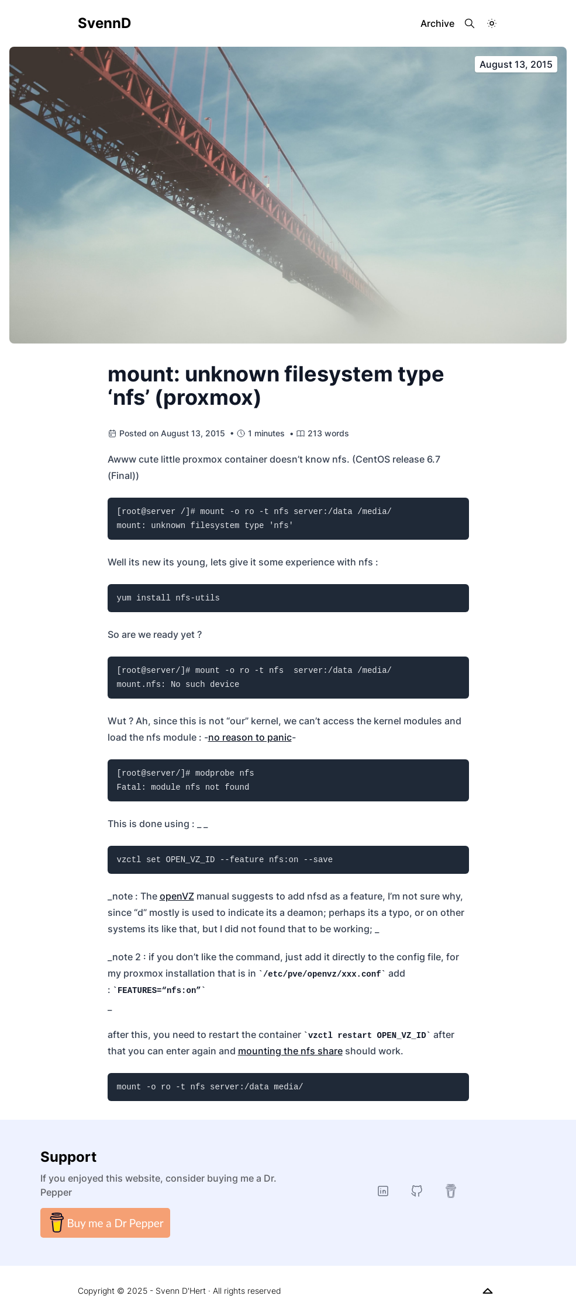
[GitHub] (417, 1191)
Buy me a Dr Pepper (105, 1222)
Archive (437, 23)
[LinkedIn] (383, 1191)
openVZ (177, 896)
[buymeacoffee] (451, 1191)
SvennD (104, 23)
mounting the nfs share (290, 1051)
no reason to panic (250, 737)
